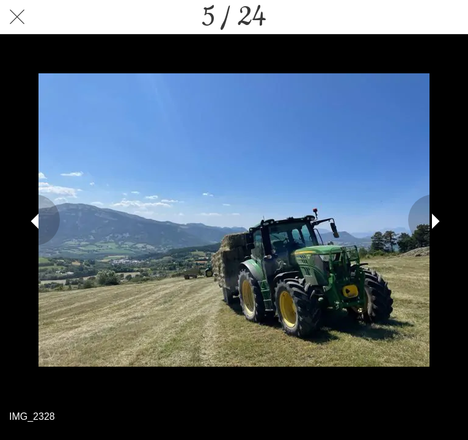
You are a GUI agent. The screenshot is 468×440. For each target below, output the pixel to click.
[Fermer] (17, 17)
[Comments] (451, 17)
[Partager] (419, 17)
